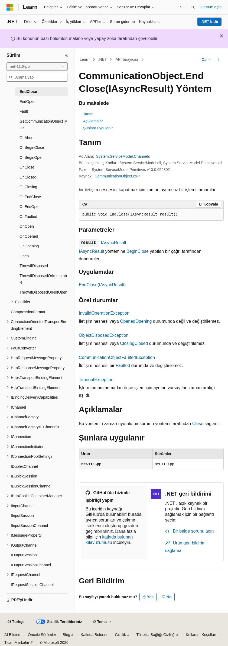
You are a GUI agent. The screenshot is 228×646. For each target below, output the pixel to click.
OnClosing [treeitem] (28, 187)
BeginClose (137, 251)
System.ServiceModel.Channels (123, 156)
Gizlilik (120, 634)
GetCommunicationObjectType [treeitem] (43, 124)
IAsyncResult (113, 242)
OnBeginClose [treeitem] (31, 147)
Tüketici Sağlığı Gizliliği (155, 634)
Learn (85, 59)
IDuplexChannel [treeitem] (24, 466)
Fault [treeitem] (23, 111)
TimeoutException (96, 379)
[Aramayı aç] (193, 7)
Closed (141, 343)
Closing (127, 343)
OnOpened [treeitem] (28, 236)
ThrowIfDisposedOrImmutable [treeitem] (43, 279)
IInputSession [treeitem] (22, 515)
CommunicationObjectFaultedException (117, 357)
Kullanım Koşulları (201, 634)
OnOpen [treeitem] (26, 226)
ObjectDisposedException (103, 335)
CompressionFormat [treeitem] (28, 312)
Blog (66, 634)
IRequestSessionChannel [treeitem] (32, 585)
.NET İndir (209, 21)
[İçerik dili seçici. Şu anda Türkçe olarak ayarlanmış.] (16, 622)
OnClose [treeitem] (26, 167)
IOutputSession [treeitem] (24, 555)
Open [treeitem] (24, 256)
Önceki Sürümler (42, 634)
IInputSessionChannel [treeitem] (29, 525)
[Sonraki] (180, 7)
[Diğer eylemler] (219, 59)
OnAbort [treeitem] (26, 138)
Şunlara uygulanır (98, 128)
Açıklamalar (93, 121)
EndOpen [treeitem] (27, 101)
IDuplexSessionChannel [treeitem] (31, 486)
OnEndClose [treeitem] (30, 197)
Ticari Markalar (16, 642)
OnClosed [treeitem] (27, 177)
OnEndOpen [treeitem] (30, 206)
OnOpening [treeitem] (29, 246)
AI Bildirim (12, 634)
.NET (102, 59)
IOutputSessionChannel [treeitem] (31, 565)
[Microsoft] (10, 7)
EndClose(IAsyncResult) (102, 284)
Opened (127, 321)
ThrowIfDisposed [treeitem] (33, 266)
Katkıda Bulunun (95, 634)
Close (197, 423)
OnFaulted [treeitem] (28, 216)
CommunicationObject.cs (116, 176)
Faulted (123, 365)
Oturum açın (211, 7)
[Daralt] (66, 55)
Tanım (88, 114)
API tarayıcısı (127, 59)
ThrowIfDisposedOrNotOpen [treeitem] (43, 292)
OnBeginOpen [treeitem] (31, 157)
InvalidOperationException (104, 313)
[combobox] (37, 66)
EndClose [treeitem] (28, 91)
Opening (143, 321)
